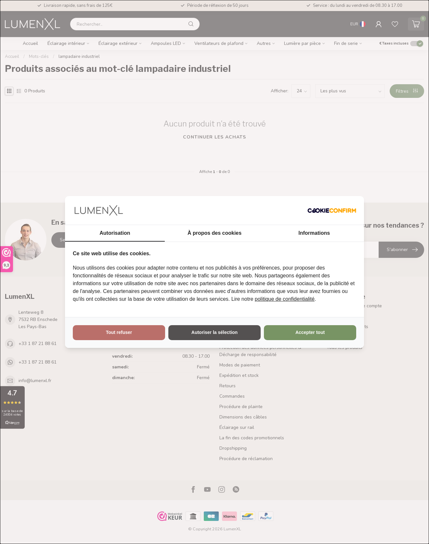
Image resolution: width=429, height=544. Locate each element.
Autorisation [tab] (114, 233)
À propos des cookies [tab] (214, 233)
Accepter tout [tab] (310, 332)
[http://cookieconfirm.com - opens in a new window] (331, 210)
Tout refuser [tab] (119, 332)
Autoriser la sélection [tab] (214, 332)
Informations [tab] (314, 233)
